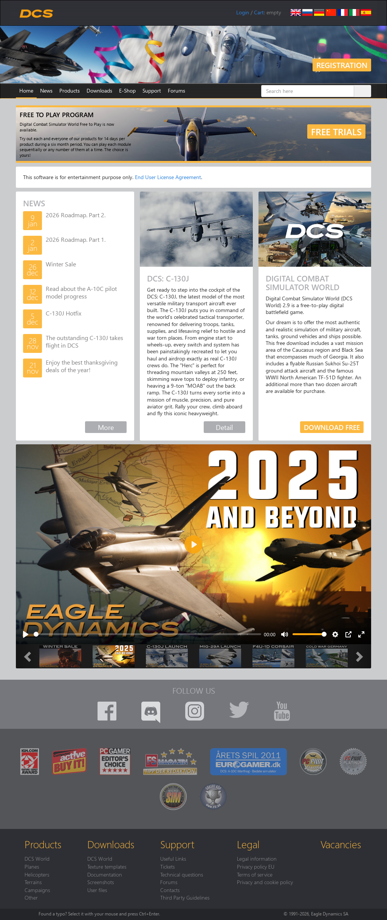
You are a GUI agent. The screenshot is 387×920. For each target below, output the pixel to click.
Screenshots (100, 881)
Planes (32, 866)
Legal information (257, 858)
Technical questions (181, 874)
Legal (248, 844)
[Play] (26, 634)
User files (97, 889)
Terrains (33, 881)
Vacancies (340, 844)
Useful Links (173, 858)
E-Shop (127, 90)
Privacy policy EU (255, 866)
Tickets (167, 866)
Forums (176, 90)
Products (69, 90)
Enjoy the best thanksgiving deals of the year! (82, 366)
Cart (259, 12)
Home (26, 90)
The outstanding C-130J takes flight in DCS (84, 341)
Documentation (104, 874)
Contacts (170, 889)
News (46, 90)
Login (242, 12)
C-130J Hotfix (63, 313)
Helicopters (37, 874)
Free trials (336, 131)
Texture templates (106, 866)
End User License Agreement (168, 177)
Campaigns (37, 889)
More (106, 427)
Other (31, 897)
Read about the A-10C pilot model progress (81, 292)
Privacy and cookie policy (265, 881)
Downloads (99, 90)
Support (151, 90)
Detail (224, 427)
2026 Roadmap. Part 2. (75, 215)
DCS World (37, 858)
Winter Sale (61, 264)
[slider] (147, 634)
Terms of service (254, 874)
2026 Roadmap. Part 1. (75, 239)
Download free (332, 427)
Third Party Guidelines (184, 897)
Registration (341, 65)
